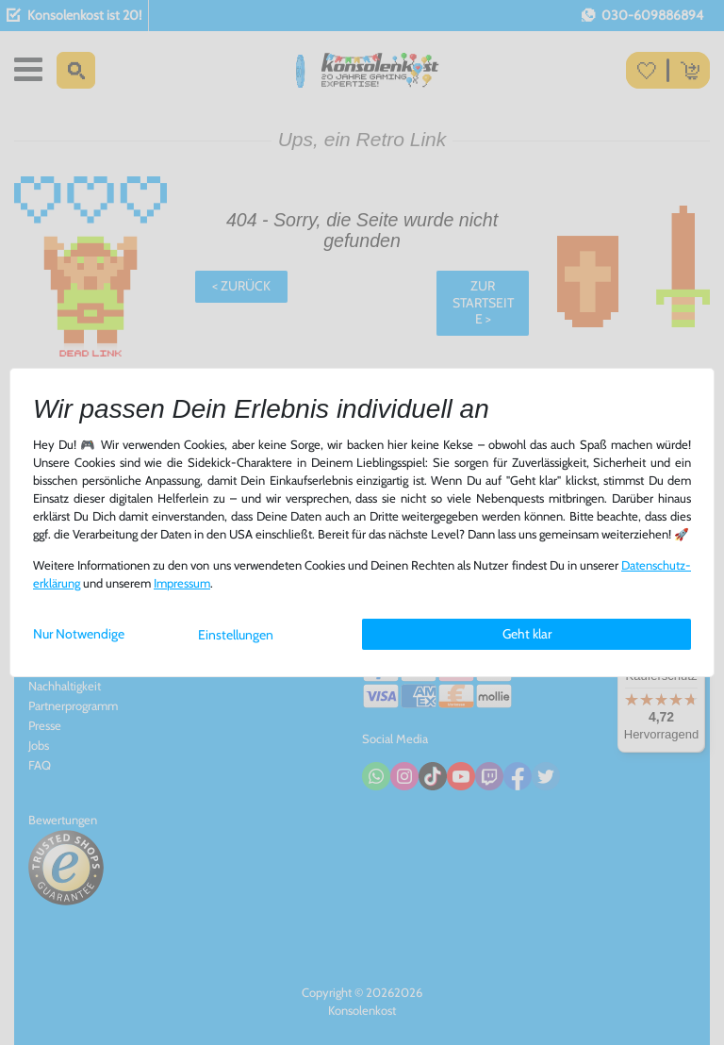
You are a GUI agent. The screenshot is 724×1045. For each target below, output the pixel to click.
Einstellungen (235, 634)
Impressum (182, 583)
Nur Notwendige (78, 633)
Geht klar (526, 633)
